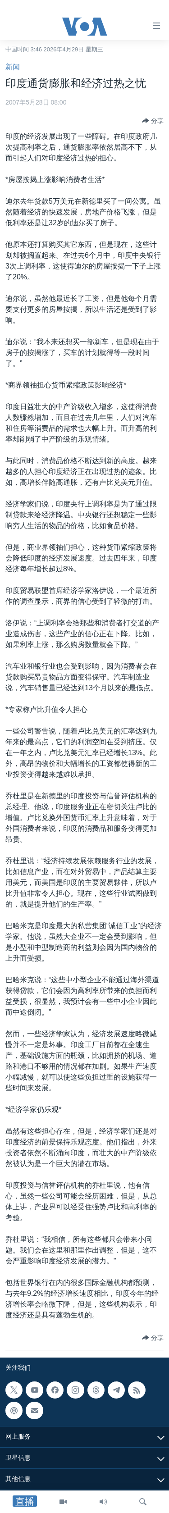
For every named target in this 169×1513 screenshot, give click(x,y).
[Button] (153, 120)
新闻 (12, 67)
